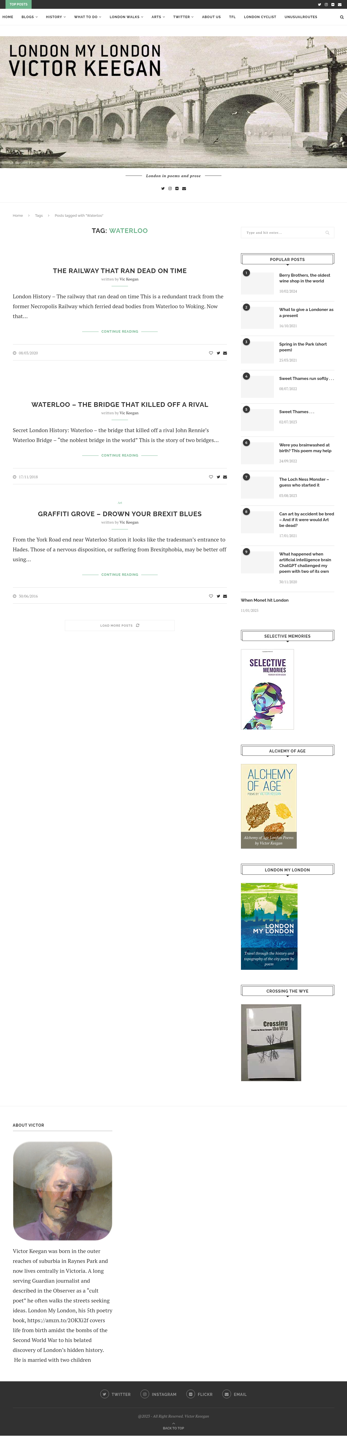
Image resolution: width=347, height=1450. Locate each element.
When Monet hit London (266, 614)
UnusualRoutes (298, 17)
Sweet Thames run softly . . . (306, 383)
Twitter (179, 17)
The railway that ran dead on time (120, 271)
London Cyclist (258, 17)
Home (5, 17)
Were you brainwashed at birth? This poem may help (306, 455)
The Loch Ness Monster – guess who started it (305, 493)
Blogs (25, 17)
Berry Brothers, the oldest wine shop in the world (306, 278)
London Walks (122, 17)
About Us (209, 17)
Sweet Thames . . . (298, 415)
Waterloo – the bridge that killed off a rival (120, 404)
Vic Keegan (129, 279)
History (52, 17)
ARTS (154, 17)
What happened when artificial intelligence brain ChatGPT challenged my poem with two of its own (306, 576)
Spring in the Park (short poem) (304, 348)
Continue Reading (119, 332)
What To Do (83, 17)
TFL (230, 17)
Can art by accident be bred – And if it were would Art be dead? (303, 531)
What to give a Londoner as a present (305, 313)
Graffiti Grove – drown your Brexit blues (120, 513)
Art (120, 502)
